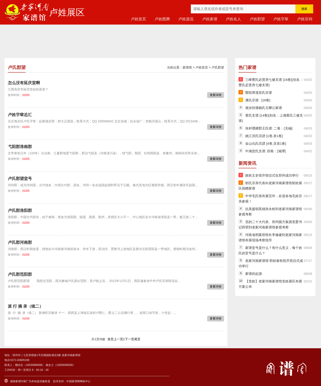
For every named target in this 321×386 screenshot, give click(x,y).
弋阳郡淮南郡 (20, 146)
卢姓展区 (67, 12)
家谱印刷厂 (22, 381)
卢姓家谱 (209, 19)
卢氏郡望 (218, 67)
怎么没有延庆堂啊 (24, 83)
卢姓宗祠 (304, 19)
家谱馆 (187, 67)
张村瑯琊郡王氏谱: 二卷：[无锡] (268, 128)
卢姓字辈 (280, 19)
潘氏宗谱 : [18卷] (257, 100)
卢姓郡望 (257, 19)
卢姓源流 (185, 19)
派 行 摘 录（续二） (25, 306)
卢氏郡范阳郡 (20, 274)
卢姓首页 (138, 19)
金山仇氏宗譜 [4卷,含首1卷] (265, 143)
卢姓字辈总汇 (20, 115)
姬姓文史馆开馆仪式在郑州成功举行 (272, 175)
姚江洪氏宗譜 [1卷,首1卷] (264, 136)
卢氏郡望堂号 (20, 178)
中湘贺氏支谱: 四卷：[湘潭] (265, 151)
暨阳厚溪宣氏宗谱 (258, 92)
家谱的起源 (253, 273)
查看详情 (215, 95)
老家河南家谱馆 (26, 12)
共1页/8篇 (98, 339)
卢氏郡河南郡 (20, 242)
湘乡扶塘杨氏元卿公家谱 (263, 108)
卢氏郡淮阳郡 (20, 210)
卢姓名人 (233, 19)
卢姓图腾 (162, 19)
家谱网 (76, 381)
